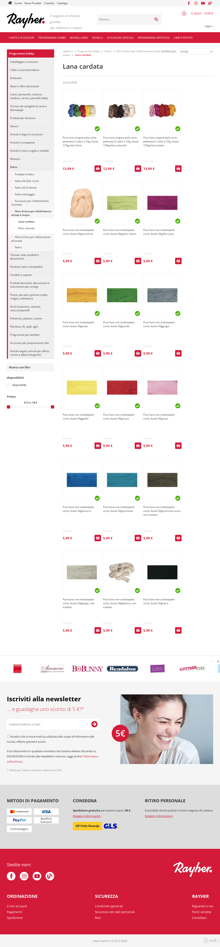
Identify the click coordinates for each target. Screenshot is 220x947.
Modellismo (79, 38)
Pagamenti (14, 912)
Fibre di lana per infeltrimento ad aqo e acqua (31, 213)
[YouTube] (203, 3)
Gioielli (97, 38)
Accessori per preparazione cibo (29, 343)
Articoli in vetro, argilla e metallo (29, 150)
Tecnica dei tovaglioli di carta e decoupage (28, 108)
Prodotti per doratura (22, 118)
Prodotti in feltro (24, 174)
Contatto (49, 3)
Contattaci (199, 918)
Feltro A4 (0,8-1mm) (27, 181)
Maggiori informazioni (87, 816)
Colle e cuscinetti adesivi (24, 70)
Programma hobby (52, 38)
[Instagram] (196, 3)
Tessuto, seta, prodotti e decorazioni (24, 256)
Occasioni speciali (120, 38)
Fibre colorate (26, 228)
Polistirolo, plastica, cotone (26, 318)
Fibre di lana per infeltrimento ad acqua (30, 238)
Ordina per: (169, 51)
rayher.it (68, 51)
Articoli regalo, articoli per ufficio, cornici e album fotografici (30, 353)
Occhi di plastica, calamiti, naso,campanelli (25, 308)
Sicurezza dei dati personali (115, 912)
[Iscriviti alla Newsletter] (94, 724)
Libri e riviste (183, 38)
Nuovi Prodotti (32, 3)
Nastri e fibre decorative (24, 86)
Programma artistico (154, 38)
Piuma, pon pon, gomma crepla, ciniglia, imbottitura (29, 296)
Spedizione (15, 918)
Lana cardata (26, 221)
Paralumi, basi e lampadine (26, 266)
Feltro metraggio (25, 194)
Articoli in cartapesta (22, 142)
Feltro (13, 167)
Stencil (14, 126)
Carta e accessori (21, 38)
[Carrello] (194, 13)
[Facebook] (189, 3)
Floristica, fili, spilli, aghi (24, 326)
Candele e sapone (21, 275)
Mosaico (15, 159)
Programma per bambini (25, 335)
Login (209, 26)
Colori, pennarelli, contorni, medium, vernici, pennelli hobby (29, 96)
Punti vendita (201, 912)
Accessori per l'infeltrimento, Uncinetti (30, 202)
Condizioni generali (109, 906)
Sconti (18, 3)
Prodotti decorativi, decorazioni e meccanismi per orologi (29, 284)
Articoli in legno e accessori (26, 134)
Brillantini (15, 78)
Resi (98, 918)
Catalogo (62, 3)
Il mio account (17, 906)
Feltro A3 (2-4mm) (26, 187)
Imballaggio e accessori (24, 62)
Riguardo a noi (202, 906)
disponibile (19, 385)
